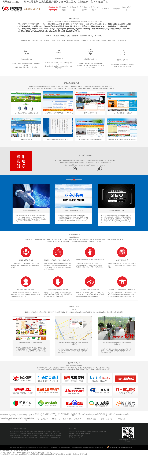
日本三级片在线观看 (18, 454)
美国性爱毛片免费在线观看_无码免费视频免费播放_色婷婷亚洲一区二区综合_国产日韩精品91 (62, 454)
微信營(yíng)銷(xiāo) (106, 419)
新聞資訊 (116, 9)
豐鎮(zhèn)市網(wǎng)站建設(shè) (72, 419)
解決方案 (74, 177)
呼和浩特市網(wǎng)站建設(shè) (9, 415)
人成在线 (2, 454)
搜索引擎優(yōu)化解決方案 (116, 210)
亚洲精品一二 (9, 454)
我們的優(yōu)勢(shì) (74, 234)
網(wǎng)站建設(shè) (42, 419)
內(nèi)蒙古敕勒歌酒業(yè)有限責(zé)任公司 (26, 113)
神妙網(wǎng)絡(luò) (65, 447)
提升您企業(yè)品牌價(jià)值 (71, 83)
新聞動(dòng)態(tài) (74, 306)
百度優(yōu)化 (56, 419)
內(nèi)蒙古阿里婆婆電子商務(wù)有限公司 (31, 342)
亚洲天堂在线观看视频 (30, 454)
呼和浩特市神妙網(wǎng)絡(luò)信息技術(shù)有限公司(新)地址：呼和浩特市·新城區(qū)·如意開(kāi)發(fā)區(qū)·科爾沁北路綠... (116, 350)
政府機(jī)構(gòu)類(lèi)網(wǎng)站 (74, 210)
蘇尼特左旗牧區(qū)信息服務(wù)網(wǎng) (58, 139)
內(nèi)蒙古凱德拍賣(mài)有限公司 (123, 113)
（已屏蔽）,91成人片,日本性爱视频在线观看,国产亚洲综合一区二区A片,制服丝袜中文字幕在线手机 (54, 1)
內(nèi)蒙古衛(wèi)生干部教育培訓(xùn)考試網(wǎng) (58, 113)
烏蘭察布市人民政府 (26, 139)
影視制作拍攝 (121, 419)
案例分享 (105, 9)
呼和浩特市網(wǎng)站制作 (26, 415)
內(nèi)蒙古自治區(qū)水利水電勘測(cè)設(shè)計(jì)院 (122, 139)
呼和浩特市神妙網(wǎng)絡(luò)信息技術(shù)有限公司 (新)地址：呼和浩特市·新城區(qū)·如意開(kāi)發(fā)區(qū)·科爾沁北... (73, 350)
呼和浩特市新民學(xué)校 (90, 113)
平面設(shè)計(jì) (91, 419)
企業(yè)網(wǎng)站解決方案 (31, 210)
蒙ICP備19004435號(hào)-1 (97, 447)
